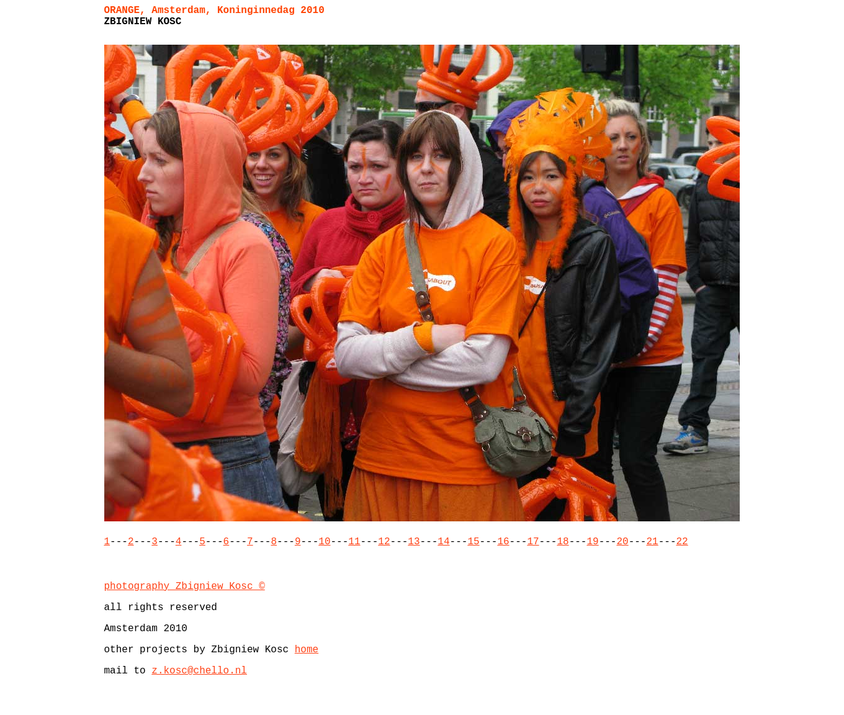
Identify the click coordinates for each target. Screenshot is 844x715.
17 (533, 541)
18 (562, 541)
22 (682, 541)
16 (503, 541)
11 (354, 541)
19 (592, 541)
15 (473, 541)
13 (414, 541)
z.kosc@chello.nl (199, 671)
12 (384, 541)
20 (622, 541)
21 (652, 541)
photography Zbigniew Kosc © (184, 586)
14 (443, 541)
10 (324, 541)
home (306, 649)
